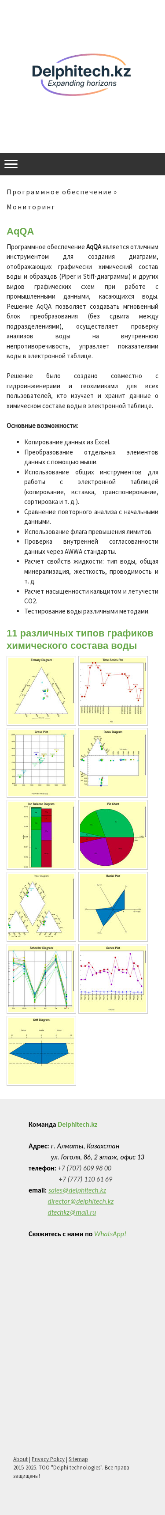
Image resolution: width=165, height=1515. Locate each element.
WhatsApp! (110, 1234)
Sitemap (78, 1458)
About (20, 1458)
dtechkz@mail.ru (72, 1212)
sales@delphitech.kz (77, 1190)
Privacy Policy (48, 1458)
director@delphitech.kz (81, 1201)
